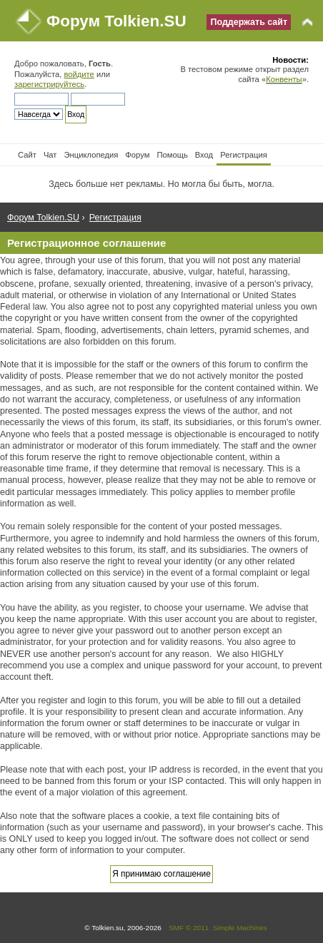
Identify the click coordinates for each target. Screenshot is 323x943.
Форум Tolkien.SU (116, 21)
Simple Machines (240, 928)
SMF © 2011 (189, 928)
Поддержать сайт (248, 22)
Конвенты (284, 79)
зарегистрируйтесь (49, 84)
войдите (79, 74)
